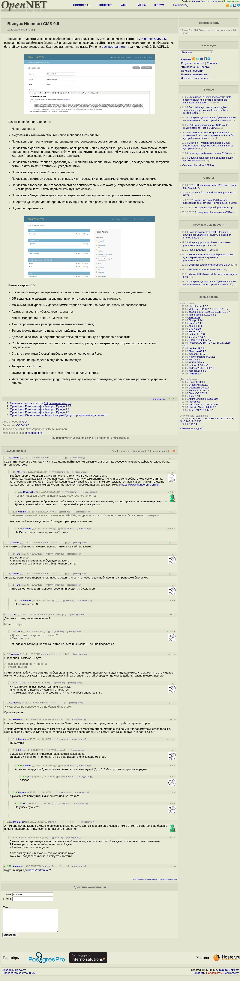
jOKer (19, 472)
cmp (14, 703)
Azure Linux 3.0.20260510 (203, 398)
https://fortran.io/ (38, 870)
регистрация (214, 1)
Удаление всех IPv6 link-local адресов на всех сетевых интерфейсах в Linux (210, 201)
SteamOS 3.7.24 (198, 393)
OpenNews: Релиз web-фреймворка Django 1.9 (39, 409)
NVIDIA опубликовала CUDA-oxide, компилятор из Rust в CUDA (206, 126)
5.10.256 (196, 421)
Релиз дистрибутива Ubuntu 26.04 (208, 153)
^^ (50, 472)
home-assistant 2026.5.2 (202, 314)
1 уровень (124, 451)
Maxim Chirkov (229, 974)
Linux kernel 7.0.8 (198, 306)
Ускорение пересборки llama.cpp (213, 207)
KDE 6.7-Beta (196, 362)
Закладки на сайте (14, 974)
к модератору (77, 458)
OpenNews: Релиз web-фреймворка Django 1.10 (40, 406)
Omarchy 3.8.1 (197, 382)
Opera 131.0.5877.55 (200, 340)
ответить (45, 458)
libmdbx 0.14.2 (197, 337)
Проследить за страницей (18, 977)
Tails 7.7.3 (194, 396)
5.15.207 (185, 421)
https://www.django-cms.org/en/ (141, 484)
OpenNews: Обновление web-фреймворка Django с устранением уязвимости (59, 415)
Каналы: (186, 59)
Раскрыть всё (159, 451)
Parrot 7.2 (194, 401)
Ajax (113, 451)
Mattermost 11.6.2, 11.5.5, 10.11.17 (208, 309)
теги (184, 5)
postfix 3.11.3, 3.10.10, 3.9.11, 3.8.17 (209, 311)
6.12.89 (209, 418)
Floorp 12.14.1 (197, 320)
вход (204, 1)
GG (24, 421)
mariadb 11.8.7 (197, 354)
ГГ (19, 837)
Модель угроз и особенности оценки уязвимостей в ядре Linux (207, 244)
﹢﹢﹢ (55, 458)
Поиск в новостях (192, 70)
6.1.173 (229, 418)
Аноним (15, 458)
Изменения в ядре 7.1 (193, 428)
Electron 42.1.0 (197, 351)
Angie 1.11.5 (195, 326)
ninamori (30, 432)
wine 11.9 (194, 317)
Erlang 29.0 (195, 331)
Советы (208, 177)
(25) (23, 450)
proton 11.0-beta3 (198, 365)
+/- (147, 451)
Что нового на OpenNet (196, 66)
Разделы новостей (193, 63)
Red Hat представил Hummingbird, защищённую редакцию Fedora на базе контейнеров (206, 110)
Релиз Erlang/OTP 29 (201, 249)
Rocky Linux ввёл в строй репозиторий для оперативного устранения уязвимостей (208, 257)
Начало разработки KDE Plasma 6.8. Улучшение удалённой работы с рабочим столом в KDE (207, 235)
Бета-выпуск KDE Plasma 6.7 (205, 269)
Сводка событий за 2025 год (198, 165)
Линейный (138, 451)
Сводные (212, 63)
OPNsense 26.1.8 (198, 384)
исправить (158, 399)
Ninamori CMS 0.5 (153, 38)
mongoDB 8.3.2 (197, 370)
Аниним (27, 600)
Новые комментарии (194, 74)
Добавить (199, 977)
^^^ (53, 472)
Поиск (177, 5)
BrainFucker (29, 492)
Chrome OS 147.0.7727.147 (204, 404)
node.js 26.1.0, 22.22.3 (201, 368)
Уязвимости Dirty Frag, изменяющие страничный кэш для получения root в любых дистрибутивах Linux (209, 135)
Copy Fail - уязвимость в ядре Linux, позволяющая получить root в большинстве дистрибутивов (208, 145)
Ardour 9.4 (195, 373)
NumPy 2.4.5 (196, 323)
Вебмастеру (231, 977)
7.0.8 (191, 418)
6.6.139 (219, 418)
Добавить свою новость (196, 78)
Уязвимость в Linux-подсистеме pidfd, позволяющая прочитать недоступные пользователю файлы (207, 100)
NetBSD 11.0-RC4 (199, 390)
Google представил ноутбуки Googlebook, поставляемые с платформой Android (210, 119)
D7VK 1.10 (195, 328)
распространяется (114, 46)
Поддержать (214, 977)
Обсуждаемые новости (208, 224)
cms (40, 432)
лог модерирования (168, 879)
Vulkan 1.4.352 (197, 334)
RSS (172, 451)
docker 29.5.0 (196, 348)
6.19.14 (193, 424)
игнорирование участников (145, 879)
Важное (208, 89)
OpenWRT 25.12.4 (199, 387)
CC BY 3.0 (22, 425)
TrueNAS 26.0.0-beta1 (201, 410)
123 (13, 614)
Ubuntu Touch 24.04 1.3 (203, 407)
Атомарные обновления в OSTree (214, 212)
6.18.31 (200, 418)
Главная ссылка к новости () (41, 403)
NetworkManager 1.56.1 (202, 356)
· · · (61, 458)
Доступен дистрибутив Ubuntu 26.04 (209, 264)
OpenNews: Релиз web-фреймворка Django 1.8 (39, 412)
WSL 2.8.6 (194, 359)
